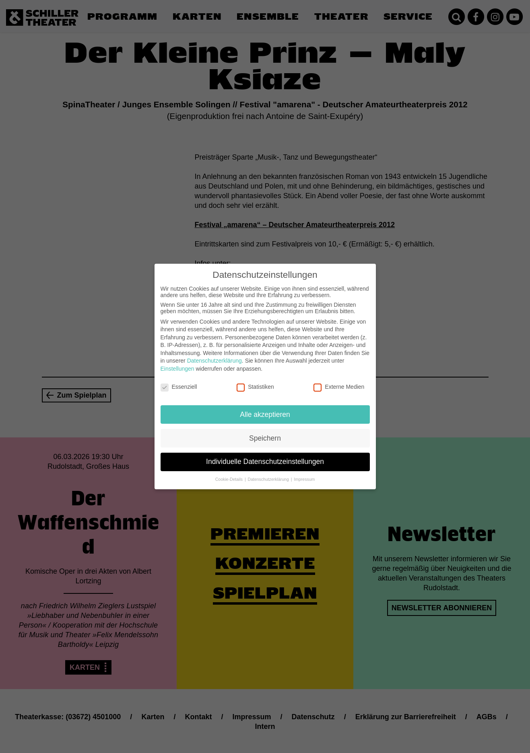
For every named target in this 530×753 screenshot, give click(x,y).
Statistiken (255, 382)
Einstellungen (177, 364)
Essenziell (179, 382)
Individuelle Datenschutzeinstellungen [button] (265, 457)
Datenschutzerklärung (214, 356)
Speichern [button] (265, 433)
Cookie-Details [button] (229, 474)
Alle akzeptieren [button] (265, 410)
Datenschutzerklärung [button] (269, 474)
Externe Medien (338, 382)
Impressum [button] (304, 474)
